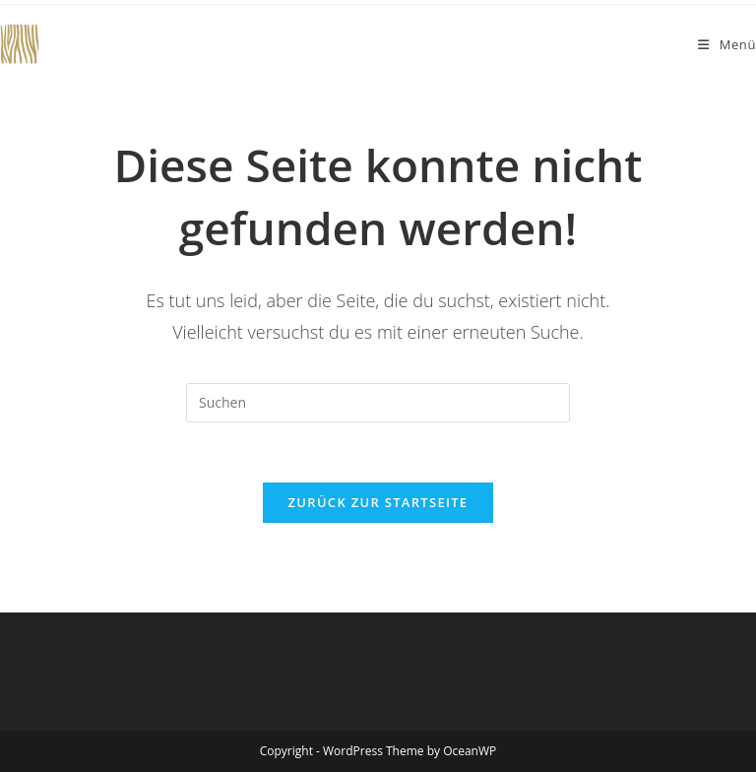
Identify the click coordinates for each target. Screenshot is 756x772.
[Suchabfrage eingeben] (378, 402)
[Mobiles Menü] (727, 44)
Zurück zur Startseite (378, 502)
